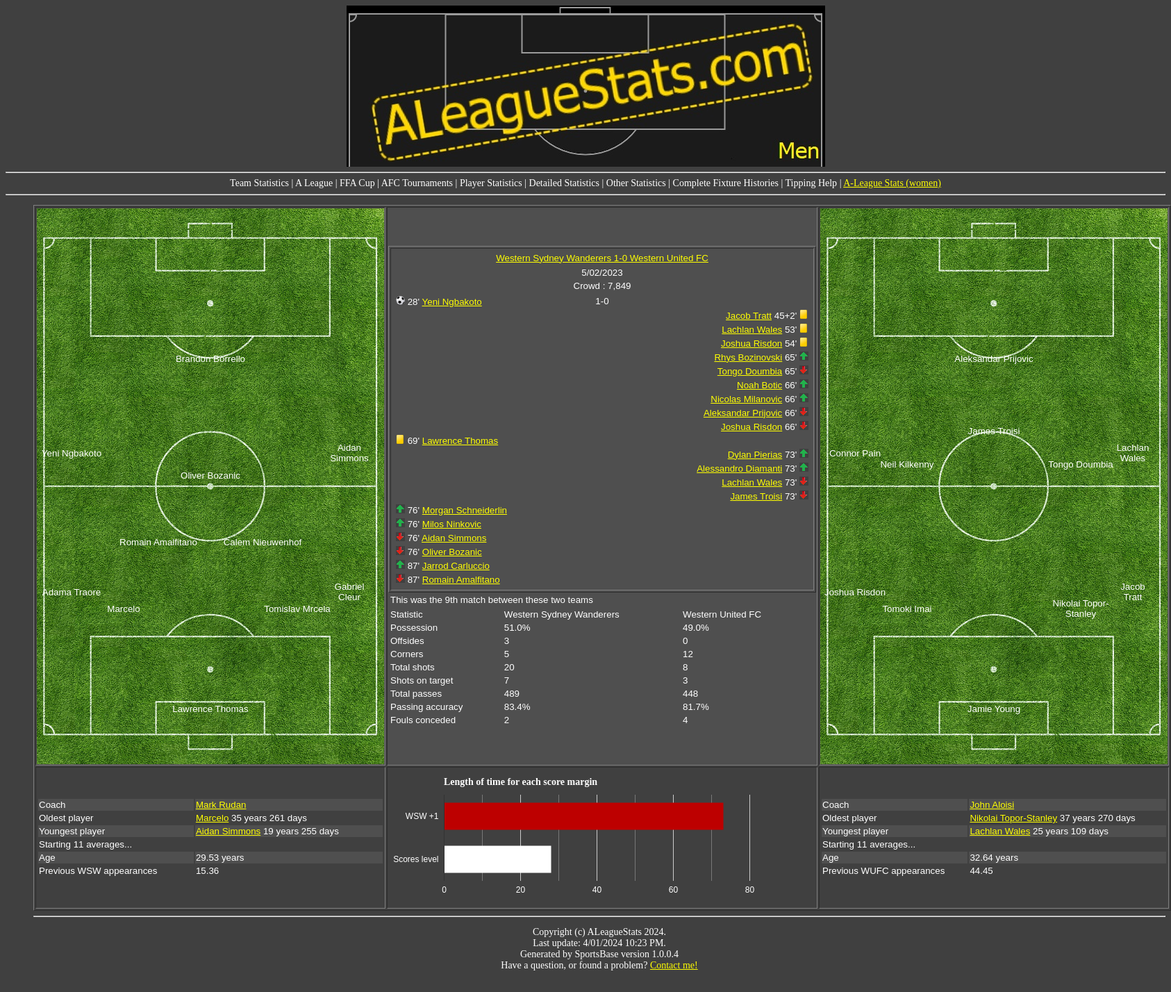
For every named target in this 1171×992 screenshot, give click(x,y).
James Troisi (756, 496)
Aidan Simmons (454, 538)
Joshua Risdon (751, 343)
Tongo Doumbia (749, 371)
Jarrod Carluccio (456, 566)
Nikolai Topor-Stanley (1013, 818)
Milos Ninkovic (451, 524)
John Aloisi (992, 805)
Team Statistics (259, 183)
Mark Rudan (221, 805)
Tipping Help (812, 183)
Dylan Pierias (755, 454)
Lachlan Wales (752, 329)
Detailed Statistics (564, 183)
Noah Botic (759, 385)
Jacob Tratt (749, 316)
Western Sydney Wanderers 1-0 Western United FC (602, 258)
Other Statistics (636, 183)
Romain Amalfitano (461, 579)
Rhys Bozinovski (748, 357)
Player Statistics (491, 183)
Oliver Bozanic (452, 552)
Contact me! (674, 965)
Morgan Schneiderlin (464, 510)
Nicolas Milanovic (746, 399)
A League (314, 183)
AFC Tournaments (417, 183)
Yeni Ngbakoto (452, 302)
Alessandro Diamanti (739, 468)
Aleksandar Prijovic (743, 413)
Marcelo (212, 818)
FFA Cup (357, 183)
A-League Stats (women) (892, 183)
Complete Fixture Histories (726, 183)
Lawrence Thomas (460, 441)
